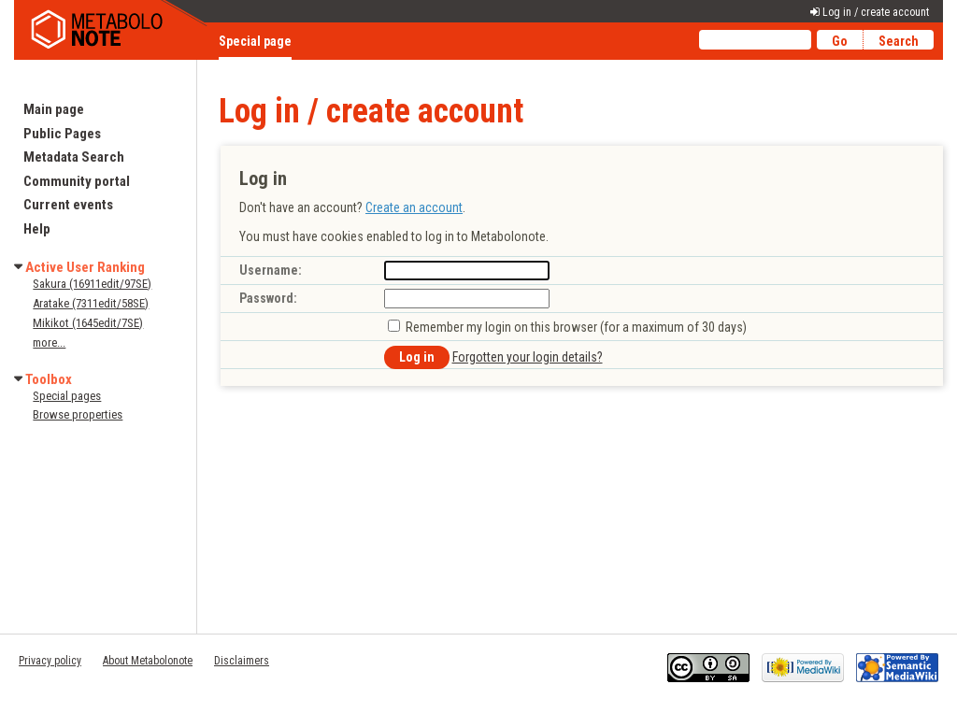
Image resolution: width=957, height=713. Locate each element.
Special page (255, 41)
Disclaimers (241, 660)
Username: (270, 270)
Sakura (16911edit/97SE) (92, 284)
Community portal (76, 181)
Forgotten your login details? (527, 356)
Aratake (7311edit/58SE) (91, 303)
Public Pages (62, 133)
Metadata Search (73, 157)
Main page (53, 109)
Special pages (67, 396)
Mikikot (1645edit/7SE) (88, 323)
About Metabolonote (148, 660)
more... (49, 342)
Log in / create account (875, 12)
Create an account (414, 207)
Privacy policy (50, 660)
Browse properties (77, 414)
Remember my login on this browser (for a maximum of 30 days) (576, 327)
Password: (268, 298)
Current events (68, 204)
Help (36, 229)
